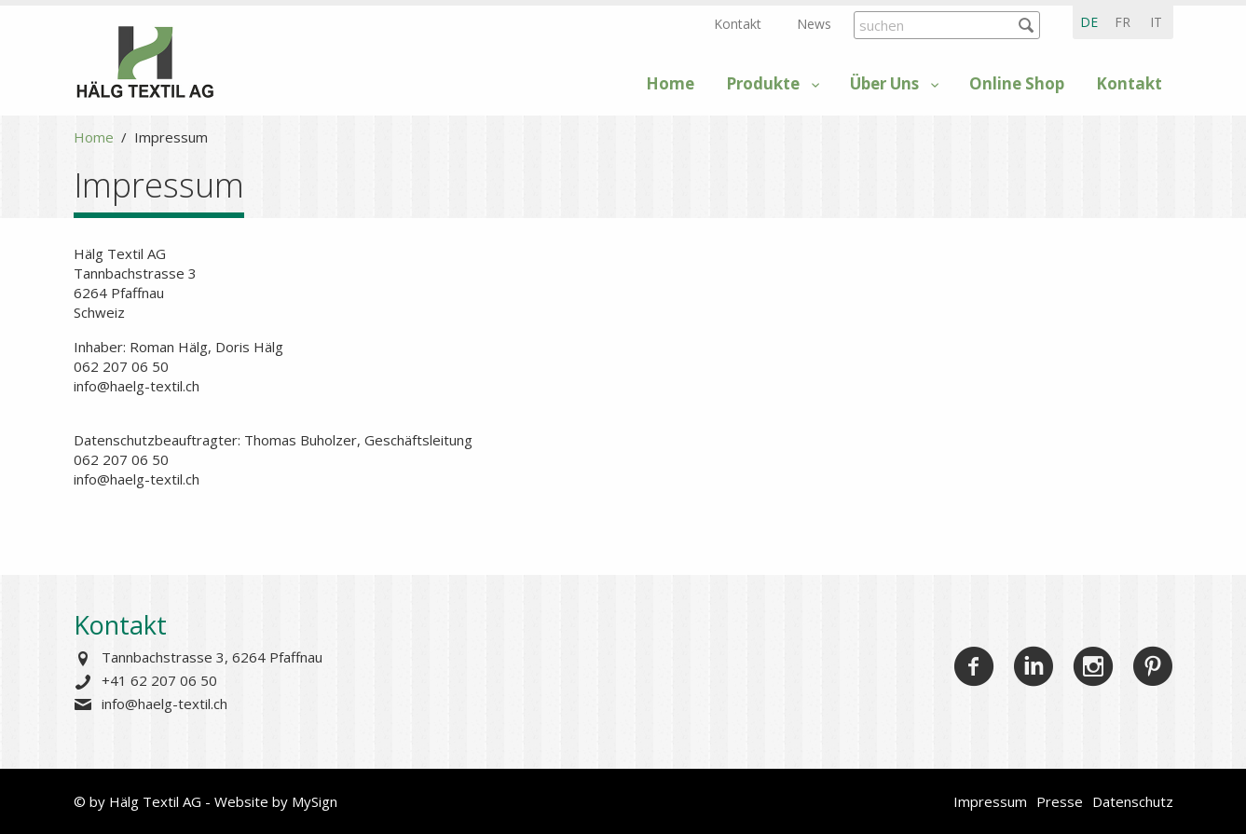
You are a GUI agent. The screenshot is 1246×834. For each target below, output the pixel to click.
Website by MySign (275, 801)
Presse (1059, 801)
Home (670, 83)
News (814, 24)
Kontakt (737, 24)
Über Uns (884, 83)
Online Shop (1016, 83)
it (1156, 22)
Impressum (990, 801)
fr (1122, 22)
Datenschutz (1132, 801)
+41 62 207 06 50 (159, 680)
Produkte (763, 83)
